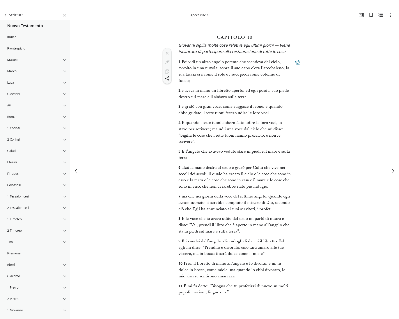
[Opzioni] (390, 21)
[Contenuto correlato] (380, 21)
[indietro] (5, 21)
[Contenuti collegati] (297, 68)
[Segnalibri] (371, 21)
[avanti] (392, 164)
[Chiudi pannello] (64, 21)
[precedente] (76, 164)
